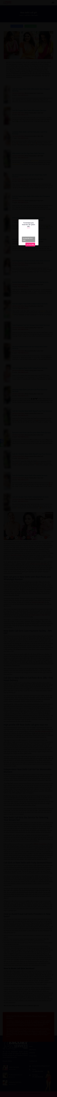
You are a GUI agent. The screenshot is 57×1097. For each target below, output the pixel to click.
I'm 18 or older (30, 244)
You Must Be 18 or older (28, 239)
